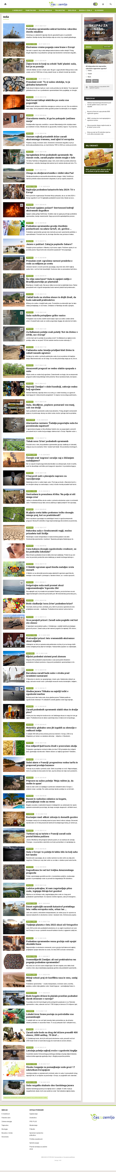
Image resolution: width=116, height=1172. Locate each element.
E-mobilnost (18, 10)
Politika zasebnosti (36, 1139)
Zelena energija (45, 10)
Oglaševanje (33, 1114)
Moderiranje (33, 1125)
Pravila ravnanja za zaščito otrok (38, 1148)
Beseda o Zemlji (85, 10)
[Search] (110, 4)
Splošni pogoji (34, 1143)
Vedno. (90, 70)
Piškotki (32, 1129)
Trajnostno (60, 10)
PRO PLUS (33, 1121)
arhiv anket (107, 46)
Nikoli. (89, 77)
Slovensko (99, 10)
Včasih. (90, 73)
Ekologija (72, 10)
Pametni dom (31, 10)
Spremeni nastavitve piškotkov (36, 1134)
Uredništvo (33, 1118)
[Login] (103, 4)
